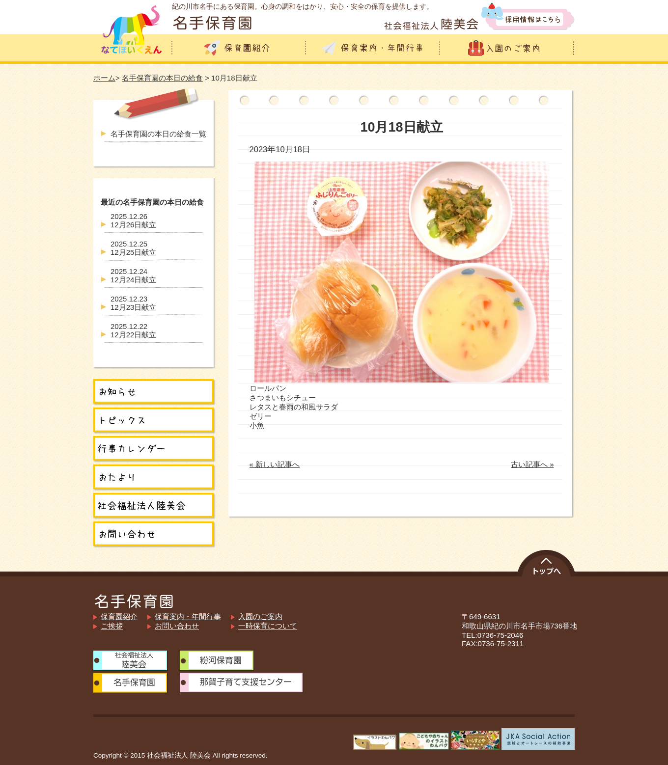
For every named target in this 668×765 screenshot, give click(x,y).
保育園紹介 (119, 616)
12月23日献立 (133, 303)
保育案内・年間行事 (188, 616)
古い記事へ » (532, 464)
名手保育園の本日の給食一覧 (158, 134)
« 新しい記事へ (275, 464)
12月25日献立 (133, 248)
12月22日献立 (133, 330)
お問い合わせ (177, 626)
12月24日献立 (133, 275)
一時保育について (267, 626)
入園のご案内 (260, 616)
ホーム (104, 78)
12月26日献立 (133, 220)
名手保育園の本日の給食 (162, 78)
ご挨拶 (112, 626)
